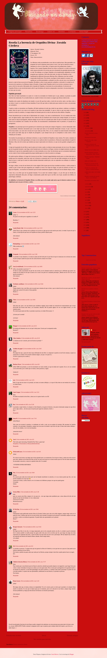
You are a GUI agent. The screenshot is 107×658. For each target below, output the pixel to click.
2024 (85, 118)
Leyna (14, 212)
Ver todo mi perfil (86, 342)
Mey (14, 472)
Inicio (44, 635)
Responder (15, 222)
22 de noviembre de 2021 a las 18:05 (33, 266)
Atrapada (15, 254)
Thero (14, 299)
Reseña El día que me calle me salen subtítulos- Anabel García (91, 314)
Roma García (16, 581)
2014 (85, 227)
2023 (85, 120)
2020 (85, 211)
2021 (85, 126)
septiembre (88, 186)
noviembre (88, 131)
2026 (85, 112)
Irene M (15, 418)
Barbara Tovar (17, 364)
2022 (85, 123)
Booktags (40, 32)
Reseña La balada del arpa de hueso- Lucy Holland (92, 177)
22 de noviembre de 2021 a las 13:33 (33, 228)
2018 (85, 217)
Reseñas (28, 32)
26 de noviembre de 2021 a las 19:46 (29, 509)
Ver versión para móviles (42, 639)
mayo (86, 197)
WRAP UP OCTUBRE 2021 (92, 150)
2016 (85, 222)
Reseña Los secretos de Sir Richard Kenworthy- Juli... (92, 164)
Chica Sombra (17, 338)
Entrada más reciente (13, 635)
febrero (87, 205)
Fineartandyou (23, 443)
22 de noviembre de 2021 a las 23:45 (32, 348)
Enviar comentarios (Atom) (20, 644)
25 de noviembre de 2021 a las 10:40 (25, 472)
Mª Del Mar (16, 509)
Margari (15, 326)
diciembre (87, 128)
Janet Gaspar (16, 392)
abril (86, 200)
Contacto (72, 32)
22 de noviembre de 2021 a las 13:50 (30, 244)
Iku (14, 404)
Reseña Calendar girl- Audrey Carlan (91, 268)
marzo (86, 202)
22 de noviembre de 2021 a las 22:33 (27, 326)
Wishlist (61, 32)
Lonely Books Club (18, 228)
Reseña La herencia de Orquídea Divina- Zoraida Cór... (92, 146)
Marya (94, 330)
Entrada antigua (72, 635)
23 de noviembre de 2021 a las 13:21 (30, 392)
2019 (85, 214)
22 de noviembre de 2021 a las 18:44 (34, 284)
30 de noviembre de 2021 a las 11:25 (30, 581)
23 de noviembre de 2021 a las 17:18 (27, 418)
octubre (87, 184)
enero (86, 208)
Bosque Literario (17, 527)
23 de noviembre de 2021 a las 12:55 (25, 380)
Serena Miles (16, 492)
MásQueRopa (16, 244)
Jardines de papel (18, 348)
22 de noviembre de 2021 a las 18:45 (26, 299)
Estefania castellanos (18, 284)
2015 (85, 225)
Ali (14, 546)
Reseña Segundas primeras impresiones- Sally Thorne (92, 153)
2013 (85, 230)
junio (86, 194)
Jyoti (14, 439)
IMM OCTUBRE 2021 (90, 161)
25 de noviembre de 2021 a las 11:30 (30, 492)
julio (86, 192)
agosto (87, 189)
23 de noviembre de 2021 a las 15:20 (24, 404)
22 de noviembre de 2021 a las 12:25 (26, 212)
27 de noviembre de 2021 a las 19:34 (32, 527)
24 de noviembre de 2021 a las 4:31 (25, 439)
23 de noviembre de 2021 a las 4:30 (30, 364)
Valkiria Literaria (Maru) (20, 562)
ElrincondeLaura (17, 451)
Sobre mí (51, 32)
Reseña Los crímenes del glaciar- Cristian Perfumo (92, 168)
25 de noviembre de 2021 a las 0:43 (32, 451)
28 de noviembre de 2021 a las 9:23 (24, 546)
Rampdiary (16, 443)
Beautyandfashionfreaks (34, 443)
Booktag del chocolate (90, 137)
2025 (85, 115)
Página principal (15, 32)
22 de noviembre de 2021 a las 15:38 (28, 254)
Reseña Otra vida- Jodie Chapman (91, 140)
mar (14, 380)
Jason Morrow (54, 654)
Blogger (72, 654)
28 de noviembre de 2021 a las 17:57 (36, 562)
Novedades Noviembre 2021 (92, 180)
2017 (85, 219)
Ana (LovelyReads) (18, 266)
